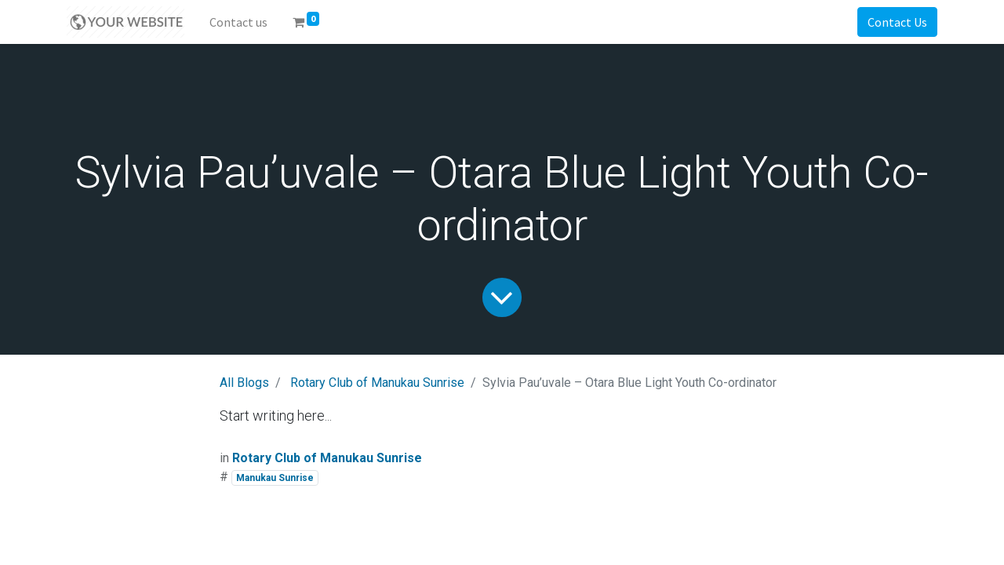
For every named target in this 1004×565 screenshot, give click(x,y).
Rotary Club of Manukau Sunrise (377, 382)
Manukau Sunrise (275, 477)
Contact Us (897, 22)
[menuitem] (238, 22)
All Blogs (244, 382)
